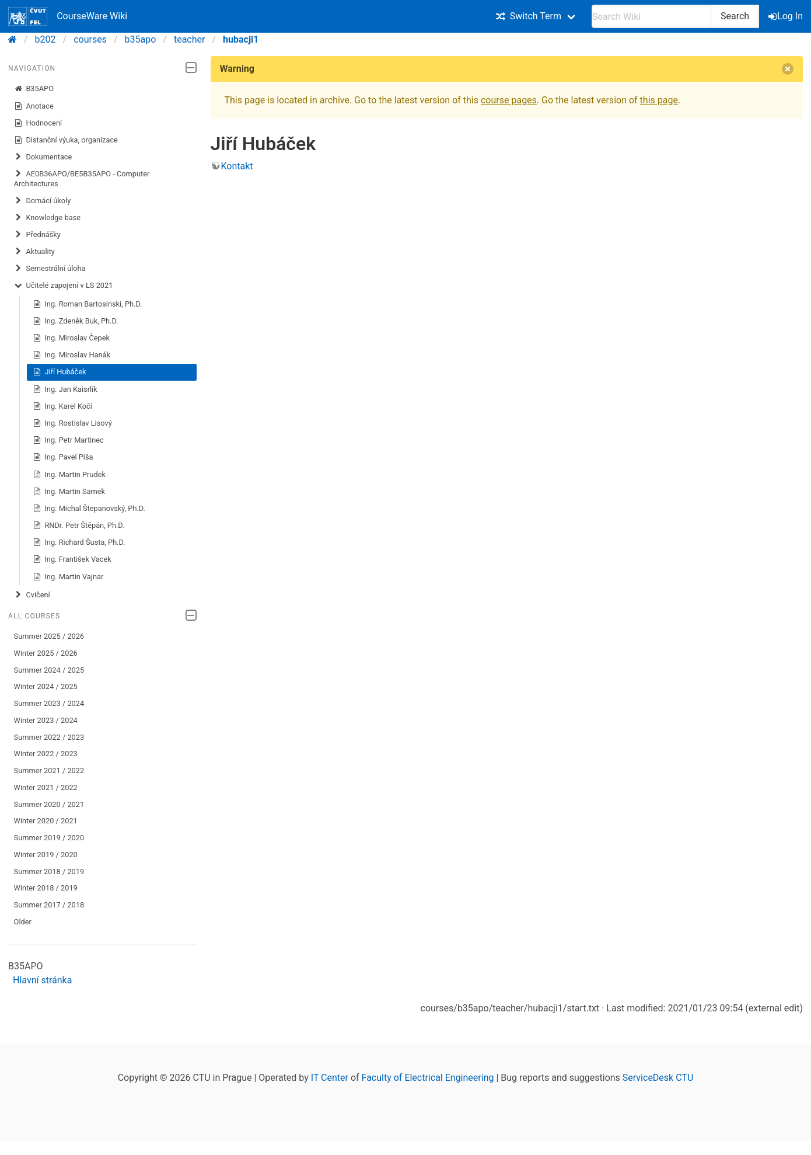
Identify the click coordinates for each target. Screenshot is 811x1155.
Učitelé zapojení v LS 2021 (63, 285)
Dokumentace (43, 157)
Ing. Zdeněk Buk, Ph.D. (75, 321)
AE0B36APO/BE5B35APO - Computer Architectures (82, 178)
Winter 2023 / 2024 (46, 720)
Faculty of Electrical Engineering (428, 1077)
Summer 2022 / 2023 (49, 737)
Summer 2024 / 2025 (49, 670)
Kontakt (237, 166)
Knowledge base (47, 217)
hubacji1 (240, 39)
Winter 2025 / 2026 (46, 653)
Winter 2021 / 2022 (46, 787)
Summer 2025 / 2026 (49, 636)
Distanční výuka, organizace (66, 140)
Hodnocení (38, 123)
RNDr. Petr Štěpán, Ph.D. (79, 525)
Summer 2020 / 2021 (49, 804)
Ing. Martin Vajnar (68, 577)
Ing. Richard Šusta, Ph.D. (79, 542)
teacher (189, 39)
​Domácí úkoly (42, 201)
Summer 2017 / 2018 (49, 904)
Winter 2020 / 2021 (46, 820)
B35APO (34, 88)
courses (90, 39)
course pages (509, 100)
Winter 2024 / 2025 (46, 686)
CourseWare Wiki (67, 16)
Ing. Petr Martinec (68, 440)
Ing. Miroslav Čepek (71, 338)
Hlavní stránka (42, 980)
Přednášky (37, 234)
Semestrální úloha (50, 268)
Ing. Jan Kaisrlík (65, 389)
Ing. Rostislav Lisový (72, 423)
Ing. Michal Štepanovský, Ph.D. (89, 508)
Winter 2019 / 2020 (46, 854)
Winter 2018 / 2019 (46, 887)
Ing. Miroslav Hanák (71, 355)
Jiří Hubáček (59, 372)
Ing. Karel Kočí (62, 406)
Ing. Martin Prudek (69, 474)
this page (659, 100)
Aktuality (34, 251)
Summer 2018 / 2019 (49, 871)
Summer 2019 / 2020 (49, 837)
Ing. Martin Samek (69, 491)
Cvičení (32, 595)
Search (735, 16)
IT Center (329, 1077)
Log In (786, 16)
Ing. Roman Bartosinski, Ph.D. (87, 304)
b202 (45, 39)
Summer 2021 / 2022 (49, 770)
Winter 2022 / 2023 (46, 753)
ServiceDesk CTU (658, 1077)
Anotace (34, 106)
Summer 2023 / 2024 (49, 703)
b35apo (140, 39)
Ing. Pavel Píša (63, 457)
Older (23, 921)
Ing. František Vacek (72, 559)
